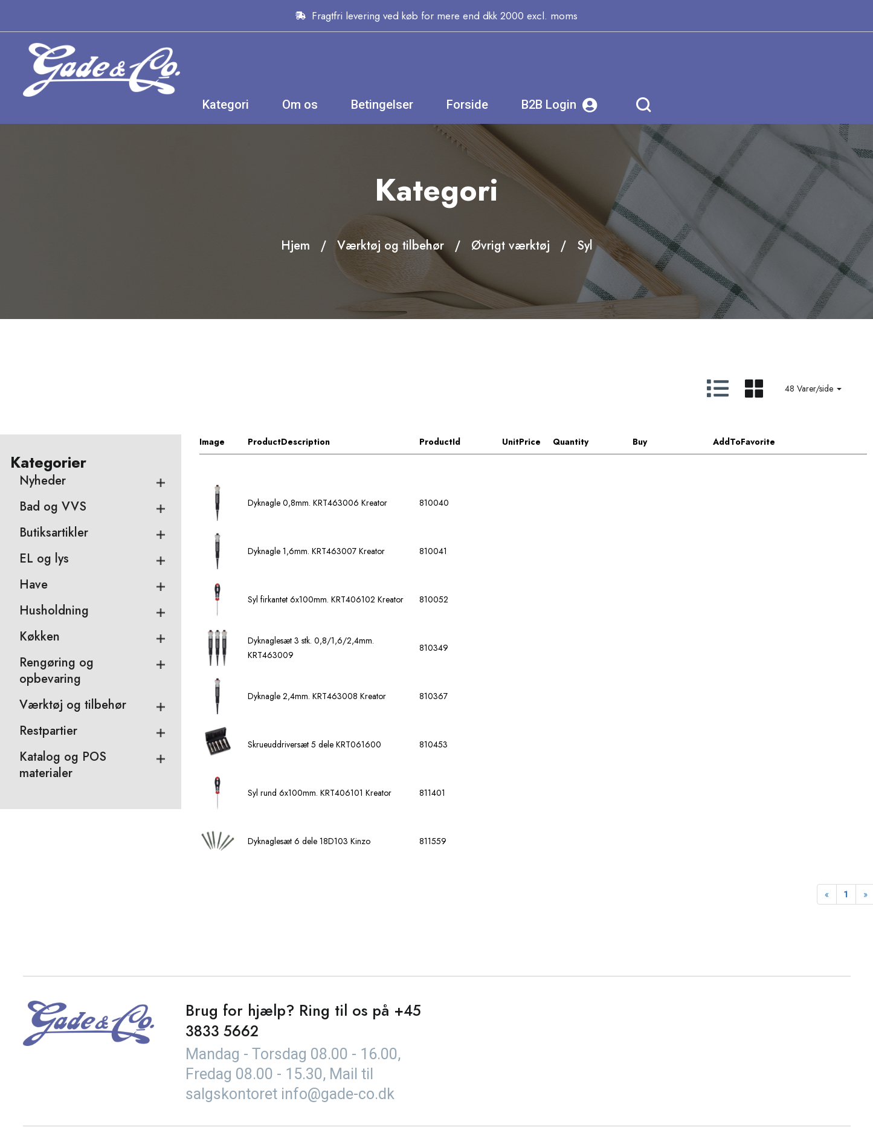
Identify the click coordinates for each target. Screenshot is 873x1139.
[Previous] (827, 895)
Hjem (295, 245)
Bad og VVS (52, 507)
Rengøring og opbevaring (56, 671)
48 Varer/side (813, 388)
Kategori (396, 69)
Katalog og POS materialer (62, 765)
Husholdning (54, 611)
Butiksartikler (53, 533)
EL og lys (44, 559)
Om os (471, 69)
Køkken (39, 637)
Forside (638, 69)
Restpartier (48, 731)
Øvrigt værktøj (510, 245)
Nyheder (42, 481)
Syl (585, 245)
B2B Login (730, 69)
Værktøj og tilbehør (390, 245)
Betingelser (553, 69)
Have (33, 585)
